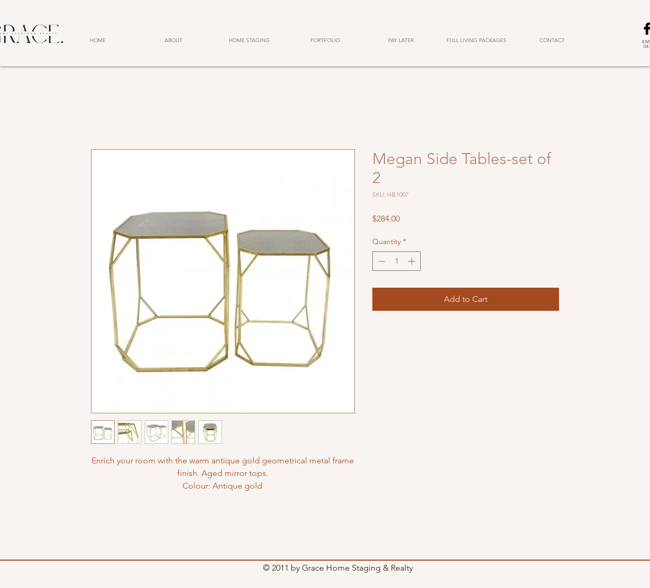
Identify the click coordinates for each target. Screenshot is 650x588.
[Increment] (412, 261)
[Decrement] (380, 261)
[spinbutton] (396, 261)
